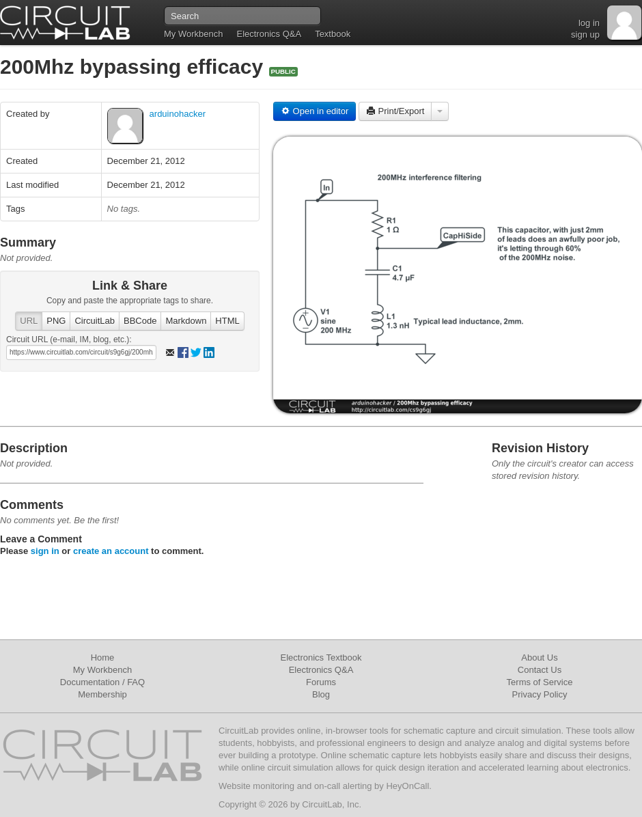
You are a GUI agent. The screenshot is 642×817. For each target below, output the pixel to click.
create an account (111, 551)
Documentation (90, 682)
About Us (539, 657)
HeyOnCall (407, 786)
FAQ (136, 682)
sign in (45, 551)
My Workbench (193, 33)
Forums (321, 682)
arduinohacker (178, 114)
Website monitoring (256, 786)
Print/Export (395, 111)
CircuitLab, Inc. (331, 804)
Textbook (332, 33)
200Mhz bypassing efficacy (134, 66)
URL (29, 321)
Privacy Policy (540, 694)
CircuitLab (94, 321)
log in (589, 23)
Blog (321, 694)
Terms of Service (540, 682)
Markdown (185, 321)
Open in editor (314, 111)
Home (103, 657)
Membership (102, 694)
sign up (585, 34)
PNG (56, 321)
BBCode (140, 321)
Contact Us (539, 670)
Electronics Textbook (321, 657)
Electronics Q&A (268, 33)
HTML (227, 321)
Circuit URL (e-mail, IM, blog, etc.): (69, 339)
